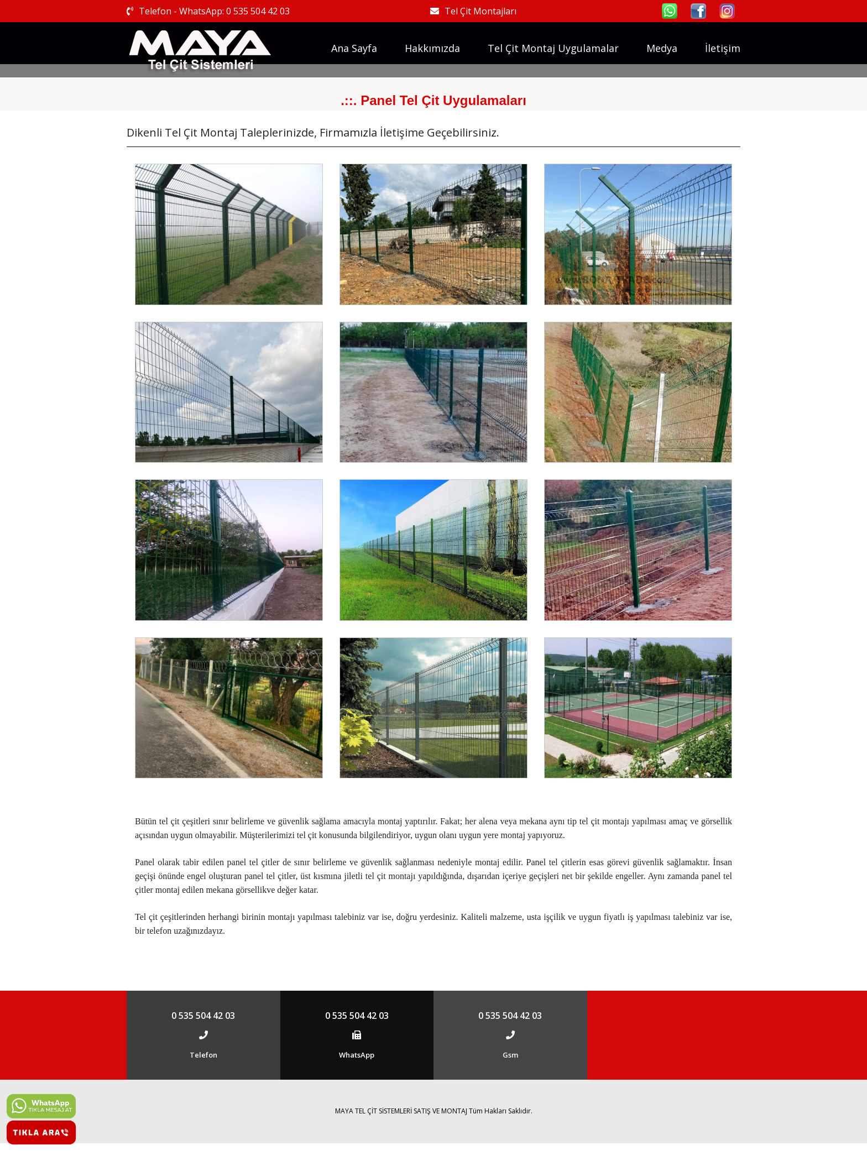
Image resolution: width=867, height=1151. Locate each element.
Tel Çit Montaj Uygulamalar (553, 48)
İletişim (722, 48)
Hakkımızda (432, 48)
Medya (661, 48)
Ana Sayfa (354, 48)
